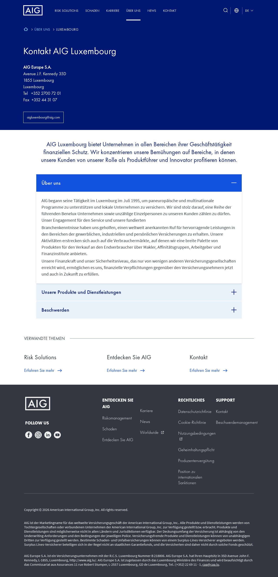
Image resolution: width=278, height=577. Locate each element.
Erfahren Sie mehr (39, 370)
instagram (38, 434)
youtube (57, 434)
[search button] (226, 10)
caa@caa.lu (210, 564)
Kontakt (169, 10)
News (151, 10)
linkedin (47, 434)
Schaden (92, 10)
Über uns (133, 10)
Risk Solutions (66, 10)
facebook (28, 434)
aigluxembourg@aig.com (43, 117)
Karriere (112, 10)
